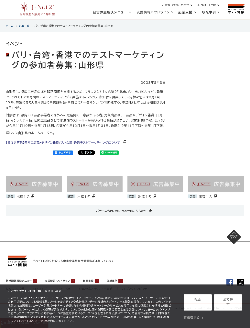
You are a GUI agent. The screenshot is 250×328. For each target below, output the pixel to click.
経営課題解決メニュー (22, 279)
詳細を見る (192, 313)
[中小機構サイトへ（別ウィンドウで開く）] (236, 9)
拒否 (197, 303)
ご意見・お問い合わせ (174, 5)
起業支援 (103, 279)
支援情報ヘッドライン (67, 279)
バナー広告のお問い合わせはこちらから (124, 210)
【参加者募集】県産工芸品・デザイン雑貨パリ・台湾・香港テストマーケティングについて (70, 142)
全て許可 (228, 303)
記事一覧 (25, 26)
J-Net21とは (206, 5)
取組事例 (130, 279)
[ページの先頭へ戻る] (230, 240)
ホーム (10, 26)
